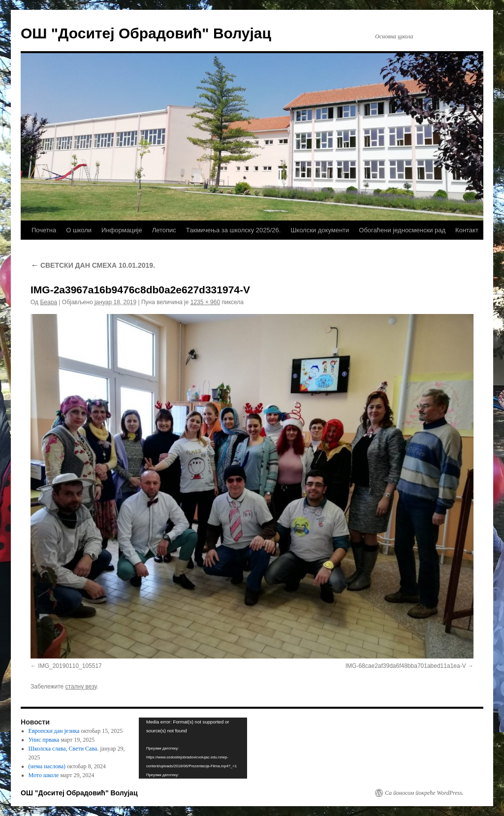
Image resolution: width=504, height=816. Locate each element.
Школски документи (319, 230)
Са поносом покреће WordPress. (424, 792)
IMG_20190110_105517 (69, 665)
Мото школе (44, 775)
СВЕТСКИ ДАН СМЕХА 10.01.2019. (93, 265)
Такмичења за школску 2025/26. (233, 230)
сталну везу (81, 686)
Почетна (44, 230)
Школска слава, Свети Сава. (64, 748)
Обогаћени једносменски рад (402, 230)
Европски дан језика (54, 730)
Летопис (164, 230)
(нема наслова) (47, 766)
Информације (121, 230)
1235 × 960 (205, 302)
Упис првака (44, 739)
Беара (48, 302)
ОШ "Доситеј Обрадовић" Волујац (146, 33)
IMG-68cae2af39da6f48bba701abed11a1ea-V (406, 665)
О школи (79, 230)
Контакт (466, 230)
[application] (193, 748)
